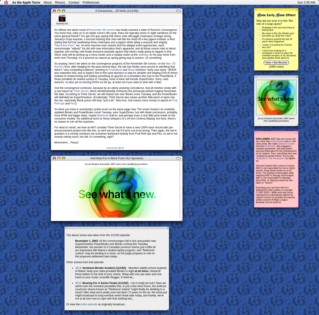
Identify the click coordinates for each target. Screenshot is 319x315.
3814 (78, 268)
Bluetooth (103, 115)
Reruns (60, 2)
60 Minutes (270, 146)
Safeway (143, 54)
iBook (131, 69)
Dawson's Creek (286, 144)
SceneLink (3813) (115, 148)
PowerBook (115, 69)
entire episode (88, 304)
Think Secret (80, 91)
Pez (72, 103)
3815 (78, 283)
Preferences (91, 2)
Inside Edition (277, 141)
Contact (73, 2)
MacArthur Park (64, 45)
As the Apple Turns (26, 2)
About (48, 2)
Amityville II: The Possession (270, 158)
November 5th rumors (102, 29)
